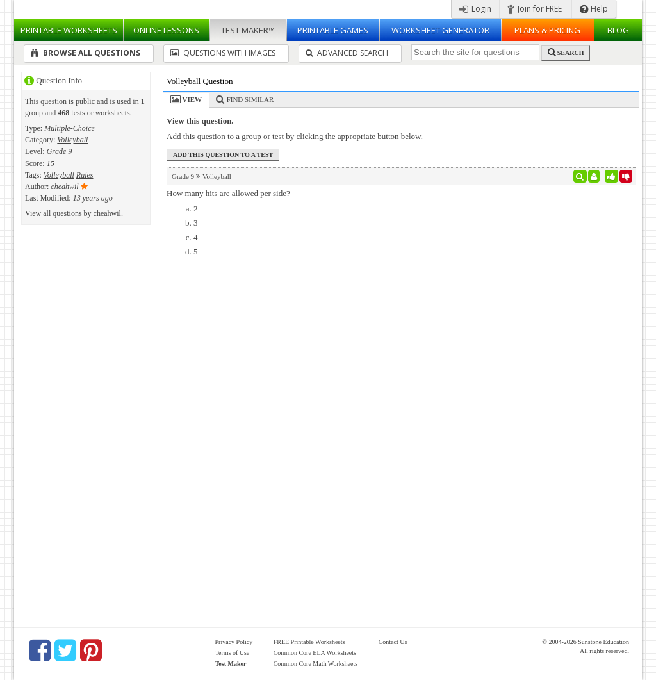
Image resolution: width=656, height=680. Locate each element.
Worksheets (68, 30)
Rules (85, 174)
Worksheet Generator (440, 30)
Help (594, 8)
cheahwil (107, 213)
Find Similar (250, 99)
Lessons (166, 30)
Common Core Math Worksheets (316, 663)
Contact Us (393, 641)
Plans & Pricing (547, 30)
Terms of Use (232, 652)
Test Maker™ (248, 30)
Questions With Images (222, 52)
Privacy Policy (234, 641)
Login (475, 8)
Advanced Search (347, 52)
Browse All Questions (85, 52)
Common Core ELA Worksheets (315, 652)
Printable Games (332, 30)
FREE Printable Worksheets (309, 641)
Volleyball (72, 139)
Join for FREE (534, 8)
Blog (618, 30)
